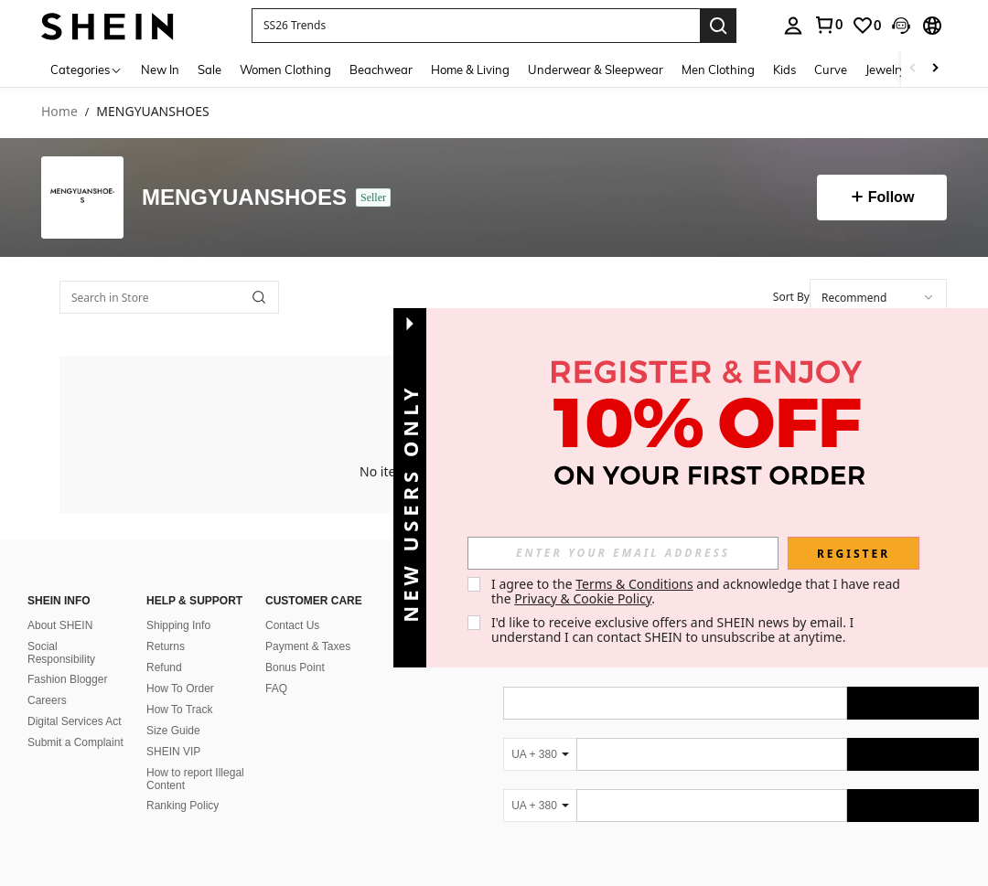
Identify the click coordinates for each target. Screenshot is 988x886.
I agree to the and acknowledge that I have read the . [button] (697, 591)
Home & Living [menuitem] (470, 69)
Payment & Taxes (307, 646)
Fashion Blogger (67, 679)
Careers (47, 700)
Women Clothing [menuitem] (285, 69)
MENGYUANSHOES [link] (152, 112)
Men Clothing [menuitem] (718, 69)
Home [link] (59, 112)
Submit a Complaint (75, 742)
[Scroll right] (935, 69)
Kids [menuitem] (784, 69)
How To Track (179, 709)
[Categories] (86, 69)
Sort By (791, 296)
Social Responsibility (61, 653)
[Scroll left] (913, 69)
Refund (164, 667)
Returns (165, 646)
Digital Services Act (74, 721)
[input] (623, 553)
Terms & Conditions (634, 583)
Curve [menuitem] (830, 69)
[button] (476, 25)
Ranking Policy (182, 805)
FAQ (276, 688)
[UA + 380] (539, 754)
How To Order (180, 688)
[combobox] (878, 297)
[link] (866, 26)
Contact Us (292, 625)
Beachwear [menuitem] (381, 69)
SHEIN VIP (173, 751)
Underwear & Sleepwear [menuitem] (595, 69)
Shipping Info (178, 625)
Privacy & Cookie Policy (582, 598)
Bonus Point (295, 667)
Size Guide (173, 730)
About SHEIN (59, 625)
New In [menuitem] (160, 69)
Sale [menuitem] (209, 69)
